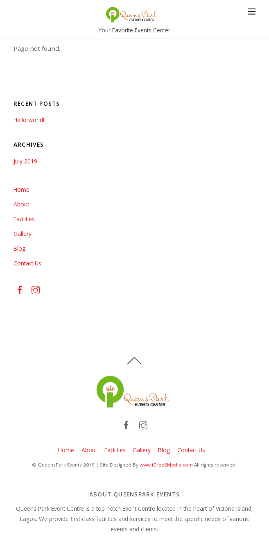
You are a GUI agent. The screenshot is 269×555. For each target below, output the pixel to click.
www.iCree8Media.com (166, 465)
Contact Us (27, 263)
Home (21, 189)
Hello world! (29, 120)
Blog (19, 248)
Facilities (24, 219)
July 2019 (25, 161)
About (21, 204)
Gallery (23, 234)
